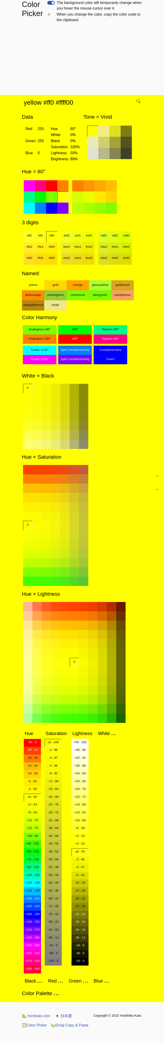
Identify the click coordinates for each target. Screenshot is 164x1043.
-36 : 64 (53, 828)
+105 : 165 (32, 875)
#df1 (115, 235)
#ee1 (77, 246)
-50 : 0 (80, 961)
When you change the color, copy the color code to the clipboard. (98, 17)
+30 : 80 (80, 781)
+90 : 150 (32, 867)
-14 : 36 (80, 890)
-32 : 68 (53, 820)
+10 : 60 (80, 820)
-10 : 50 (32, 773)
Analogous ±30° (40, 329)
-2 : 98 (53, 750)
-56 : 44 (53, 875)
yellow (33, 285)
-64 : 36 (53, 890)
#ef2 (67, 235)
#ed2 (66, 258)
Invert (110, 359)
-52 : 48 (53, 867)
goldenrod (122, 285)
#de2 (103, 246)
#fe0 (52, 246)
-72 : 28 (53, 906)
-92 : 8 (53, 945)
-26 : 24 (80, 914)
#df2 (104, 235)
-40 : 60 (53, 836)
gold (55, 285)
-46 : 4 (80, 953)
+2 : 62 (32, 804)
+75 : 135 (32, 859)
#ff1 (40, 235)
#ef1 (78, 235)
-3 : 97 (53, 757)
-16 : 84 (53, 789)
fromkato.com (36, 1016)
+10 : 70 (32, 820)
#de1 (115, 246)
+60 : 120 (32, 851)
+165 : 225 (32, 906)
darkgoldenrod (33, 305)
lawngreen (100, 295)
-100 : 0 (53, 961)
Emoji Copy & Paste (69, 1025)
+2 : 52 (80, 843)
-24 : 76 (53, 804)
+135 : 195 (32, 890)
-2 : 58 (32, 789)
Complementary (110, 349)
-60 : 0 (32, 742)
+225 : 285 (32, 937)
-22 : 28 (80, 906)
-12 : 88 (53, 781)
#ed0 (88, 258)
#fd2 (29, 258)
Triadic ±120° (40, 349)
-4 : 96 (53, 765)
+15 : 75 (32, 828)
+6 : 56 (80, 828)
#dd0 (126, 258)
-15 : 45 (32, 765)
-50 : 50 (53, 859)
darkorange (33, 295)
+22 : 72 (80, 797)
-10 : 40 (80, 882)
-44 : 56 (53, 843)
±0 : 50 (80, 851)
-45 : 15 (32, 750)
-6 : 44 (80, 875)
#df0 (126, 235)
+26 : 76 (80, 789)
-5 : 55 (32, 781)
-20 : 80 (53, 797)
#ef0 (89, 235)
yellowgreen (55, 295)
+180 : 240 (32, 914)
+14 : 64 (80, 812)
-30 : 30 (32, 757)
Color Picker (34, 1025)
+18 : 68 (80, 804)
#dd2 (103, 258)
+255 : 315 (32, 953)
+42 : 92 (80, 757)
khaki (55, 305)
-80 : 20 (53, 921)
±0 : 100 (53, 742)
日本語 (63, 1016)
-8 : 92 (53, 773)
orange (78, 285)
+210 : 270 (32, 929)
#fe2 (29, 246)
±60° (75, 329)
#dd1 (115, 258)
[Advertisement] (83, 60)
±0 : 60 (32, 797)
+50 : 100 (80, 742)
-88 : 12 (53, 937)
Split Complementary (75, 349)
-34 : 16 (80, 929)
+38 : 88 (80, 765)
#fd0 (52, 258)
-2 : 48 (80, 859)
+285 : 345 (32, 968)
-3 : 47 (80, 867)
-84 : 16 (53, 929)
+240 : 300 (32, 945)
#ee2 (66, 246)
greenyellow (100, 285)
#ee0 (88, 246)
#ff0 (51, 235)
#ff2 (29, 235)
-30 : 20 (80, 921)
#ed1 (77, 258)
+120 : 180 (32, 882)
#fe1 (41, 246)
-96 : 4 (53, 953)
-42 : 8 (80, 945)
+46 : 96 (80, 750)
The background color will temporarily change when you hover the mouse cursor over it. (99, 5)
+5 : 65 (32, 812)
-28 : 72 (53, 812)
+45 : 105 (32, 843)
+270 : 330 (32, 961)
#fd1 (41, 258)
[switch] (51, 3)
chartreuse (78, 295)
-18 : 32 (80, 898)
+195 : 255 (32, 921)
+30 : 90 (32, 836)
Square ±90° (110, 329)
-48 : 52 (53, 851)
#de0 (126, 246)
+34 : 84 (80, 773)
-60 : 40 (53, 882)
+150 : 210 (32, 898)
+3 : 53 (80, 836)
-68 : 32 (53, 898)
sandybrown (122, 295)
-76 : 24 (53, 914)
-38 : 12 (80, 937)
